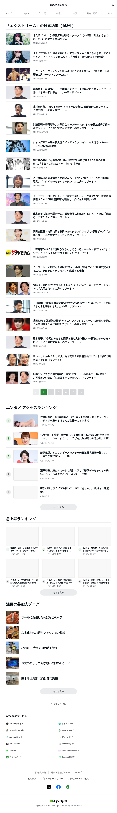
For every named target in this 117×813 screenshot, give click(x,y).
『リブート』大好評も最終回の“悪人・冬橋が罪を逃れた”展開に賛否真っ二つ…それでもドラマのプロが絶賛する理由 (72, 268)
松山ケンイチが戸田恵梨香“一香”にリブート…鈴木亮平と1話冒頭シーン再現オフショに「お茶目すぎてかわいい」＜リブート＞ (71, 375)
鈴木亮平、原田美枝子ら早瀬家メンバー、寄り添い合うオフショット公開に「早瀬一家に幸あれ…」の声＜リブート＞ (72, 90)
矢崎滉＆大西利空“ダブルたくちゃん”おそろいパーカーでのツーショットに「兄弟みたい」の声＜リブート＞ (72, 286)
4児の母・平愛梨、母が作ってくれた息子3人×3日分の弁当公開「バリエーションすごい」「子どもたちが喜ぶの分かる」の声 (74, 436)
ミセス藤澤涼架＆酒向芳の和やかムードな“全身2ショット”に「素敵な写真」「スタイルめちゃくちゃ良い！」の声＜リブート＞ (71, 179)
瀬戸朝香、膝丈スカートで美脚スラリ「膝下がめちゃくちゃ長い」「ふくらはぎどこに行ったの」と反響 (74, 472)
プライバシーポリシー (52, 778)
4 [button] (66, 392)
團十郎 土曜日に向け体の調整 (39, 678)
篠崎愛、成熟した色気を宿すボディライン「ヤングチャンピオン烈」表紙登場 (24, 551)
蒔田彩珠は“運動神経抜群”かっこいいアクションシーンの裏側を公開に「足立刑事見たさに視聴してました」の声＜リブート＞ (72, 322)
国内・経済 (92, 13)
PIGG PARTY (14, 743)
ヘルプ (78, 772)
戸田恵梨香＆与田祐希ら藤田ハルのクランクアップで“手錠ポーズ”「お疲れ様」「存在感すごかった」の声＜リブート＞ (72, 233)
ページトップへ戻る (58, 702)
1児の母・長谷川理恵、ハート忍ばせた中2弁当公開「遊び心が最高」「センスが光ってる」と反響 (96, 583)
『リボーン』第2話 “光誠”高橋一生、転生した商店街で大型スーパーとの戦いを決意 (60, 583)
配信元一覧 (40, 772)
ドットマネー (66, 723)
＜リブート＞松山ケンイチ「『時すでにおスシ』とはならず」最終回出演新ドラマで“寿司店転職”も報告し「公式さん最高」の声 (72, 197)
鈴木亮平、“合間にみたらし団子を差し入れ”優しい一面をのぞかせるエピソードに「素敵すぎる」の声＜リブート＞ (72, 340)
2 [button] (51, 392)
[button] (81, 392)
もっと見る (58, 507)
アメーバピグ (66, 737)
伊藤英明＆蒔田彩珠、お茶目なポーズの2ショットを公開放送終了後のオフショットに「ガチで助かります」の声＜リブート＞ (71, 126)
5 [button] (73, 392)
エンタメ (25, 13)
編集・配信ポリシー (60, 772)
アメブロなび (14, 757)
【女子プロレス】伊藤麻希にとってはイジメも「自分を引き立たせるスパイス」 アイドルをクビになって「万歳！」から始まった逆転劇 (72, 55)
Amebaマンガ (67, 743)
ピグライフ (13, 750)
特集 (58, 13)
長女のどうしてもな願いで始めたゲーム (46, 663)
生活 (75, 13)
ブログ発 (41, 13)
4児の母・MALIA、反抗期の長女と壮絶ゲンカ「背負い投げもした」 (96, 551)
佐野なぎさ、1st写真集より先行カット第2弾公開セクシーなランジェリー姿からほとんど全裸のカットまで (74, 418)
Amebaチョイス (16, 723)
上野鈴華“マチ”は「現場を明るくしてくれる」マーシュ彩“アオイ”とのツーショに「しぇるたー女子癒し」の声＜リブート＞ (71, 251)
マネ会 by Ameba (16, 730)
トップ (8, 13)
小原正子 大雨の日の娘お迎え (39, 648)
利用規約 (32, 778)
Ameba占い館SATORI (70, 750)
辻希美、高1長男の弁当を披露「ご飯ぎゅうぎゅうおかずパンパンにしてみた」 (60, 551)
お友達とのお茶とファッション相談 (43, 632)
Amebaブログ (67, 730)
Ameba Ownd (15, 737)
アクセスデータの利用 (78, 778)
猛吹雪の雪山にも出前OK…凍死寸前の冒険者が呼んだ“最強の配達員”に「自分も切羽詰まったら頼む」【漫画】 (69, 161)
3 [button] (58, 392)
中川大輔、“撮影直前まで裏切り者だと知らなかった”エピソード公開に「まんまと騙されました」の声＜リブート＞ (72, 304)
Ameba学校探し (68, 757)
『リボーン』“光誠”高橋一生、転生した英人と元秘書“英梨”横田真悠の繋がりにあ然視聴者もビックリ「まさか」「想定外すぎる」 (24, 584)
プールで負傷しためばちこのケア (41, 617)
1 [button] (43, 392)
